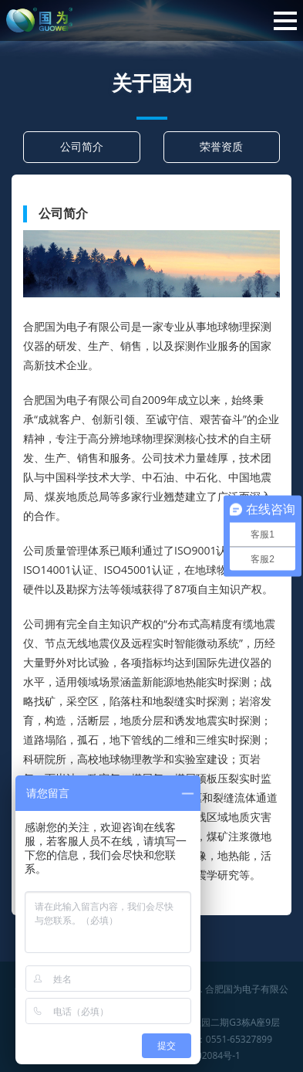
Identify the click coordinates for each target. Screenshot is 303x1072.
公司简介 (81, 146)
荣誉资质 (221, 146)
